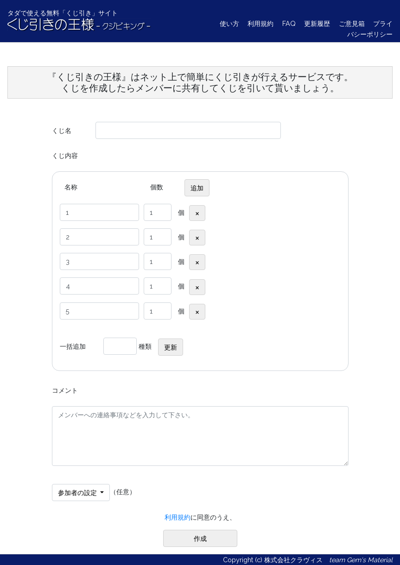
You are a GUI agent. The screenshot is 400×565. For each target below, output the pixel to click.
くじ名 (61, 130)
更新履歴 (317, 23)
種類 (145, 346)
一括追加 (73, 346)
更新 (170, 347)
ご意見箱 (352, 23)
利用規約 (260, 23)
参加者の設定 (78, 492)
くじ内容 (65, 155)
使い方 (229, 23)
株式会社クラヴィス (293, 560)
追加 (196, 188)
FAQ (289, 23)
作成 (200, 538)
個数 (156, 187)
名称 (70, 187)
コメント (65, 390)
